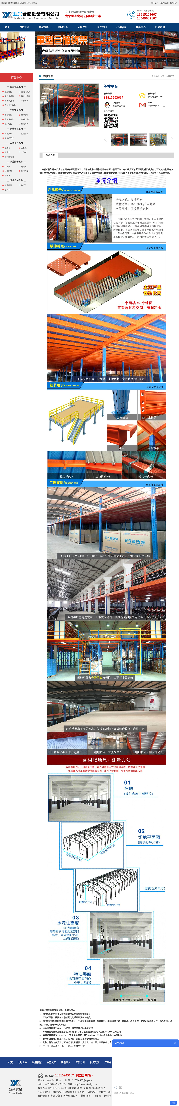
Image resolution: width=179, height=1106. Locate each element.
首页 (7, 27)
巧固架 (7, 167)
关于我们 (154, 3)
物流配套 (94, 1062)
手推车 (7, 176)
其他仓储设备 (16, 180)
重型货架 (43, 27)
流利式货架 (25, 119)
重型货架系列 (16, 87)
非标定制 (24, 101)
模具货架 (8, 124)
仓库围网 (8, 185)
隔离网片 (24, 124)
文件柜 (24, 152)
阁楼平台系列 (16, 129)
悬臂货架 (91, 1092)
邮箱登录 (173, 3)
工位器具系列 (16, 143)
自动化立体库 (10, 105)
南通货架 (57, 1092)
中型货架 (8, 115)
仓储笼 (24, 167)
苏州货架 (55, 1095)
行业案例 (121, 27)
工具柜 (24, 148)
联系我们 (164, 3)
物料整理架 (9, 157)
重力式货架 (9, 96)
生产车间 (102, 27)
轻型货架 (24, 115)
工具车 (7, 152)
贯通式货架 (25, 92)
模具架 (80, 1092)
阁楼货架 (8, 134)
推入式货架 (25, 96)
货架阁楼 (69, 1092)
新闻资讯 (82, 27)
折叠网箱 (8, 171)
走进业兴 (24, 27)
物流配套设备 (16, 162)
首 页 (10, 1062)
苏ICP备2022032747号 (94, 1088)
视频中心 (140, 27)
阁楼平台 (63, 27)
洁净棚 (97, 1095)
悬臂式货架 (9, 119)
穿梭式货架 (9, 101)
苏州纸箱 (85, 1095)
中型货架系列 (16, 110)
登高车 (7, 190)
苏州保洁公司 (70, 1095)
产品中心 (16, 77)
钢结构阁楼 (9, 138)
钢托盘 (24, 185)
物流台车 (24, 171)
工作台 (7, 148)
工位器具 (80, 1062)
